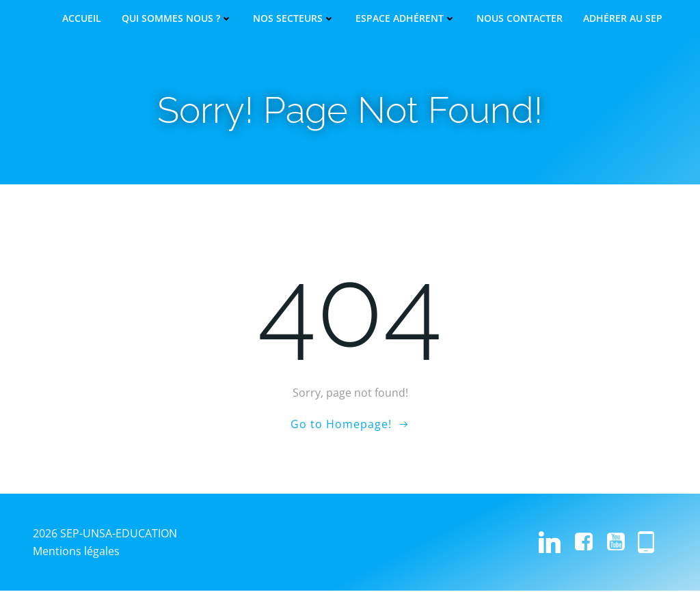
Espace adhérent (405, 18)
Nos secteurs (294, 18)
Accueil (81, 18)
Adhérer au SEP (622, 18)
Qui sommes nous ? (177, 18)
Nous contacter (519, 18)
